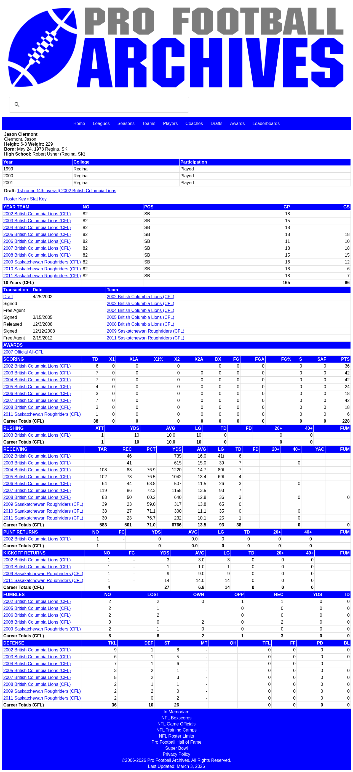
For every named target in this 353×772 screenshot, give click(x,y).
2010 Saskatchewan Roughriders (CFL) (42, 269)
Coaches (194, 123)
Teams (148, 123)
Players (170, 123)
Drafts (217, 123)
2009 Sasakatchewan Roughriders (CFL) (43, 504)
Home (79, 123)
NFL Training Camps (176, 730)
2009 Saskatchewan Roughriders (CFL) (42, 262)
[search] (98, 104)
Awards (237, 123)
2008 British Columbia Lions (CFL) (37, 255)
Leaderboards (266, 123)
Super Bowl (176, 748)
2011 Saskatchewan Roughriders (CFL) (42, 275)
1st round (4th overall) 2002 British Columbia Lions (66, 190)
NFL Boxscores (177, 718)
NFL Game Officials (176, 724)
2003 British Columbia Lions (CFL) (37, 220)
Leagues (101, 123)
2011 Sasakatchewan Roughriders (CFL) (43, 518)
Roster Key (15, 199)
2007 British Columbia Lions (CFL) (37, 248)
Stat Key (38, 199)
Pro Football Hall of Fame (176, 742)
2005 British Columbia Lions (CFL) (37, 234)
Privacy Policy (176, 754)
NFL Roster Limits (176, 736)
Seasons (126, 123)
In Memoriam (176, 712)
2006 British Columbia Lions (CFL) (37, 241)
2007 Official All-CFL (23, 352)
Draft (8, 296)
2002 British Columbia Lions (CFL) (37, 213)
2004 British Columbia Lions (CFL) (37, 227)
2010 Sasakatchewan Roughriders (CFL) (43, 511)
